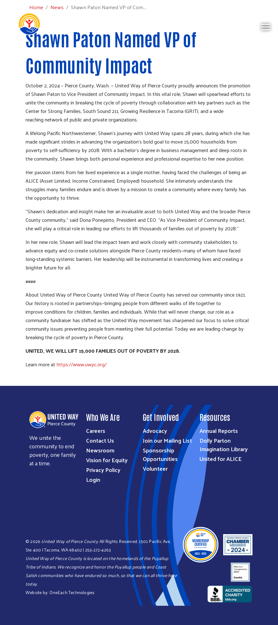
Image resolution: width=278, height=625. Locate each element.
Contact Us (100, 440)
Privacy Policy (103, 470)
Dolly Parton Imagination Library (224, 444)
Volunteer (155, 468)
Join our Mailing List (167, 440)
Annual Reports (219, 430)
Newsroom (100, 450)
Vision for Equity (107, 460)
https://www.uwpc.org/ (81, 364)
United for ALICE (221, 458)
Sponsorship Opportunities (160, 454)
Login (93, 479)
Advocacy (155, 430)
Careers (95, 430)
